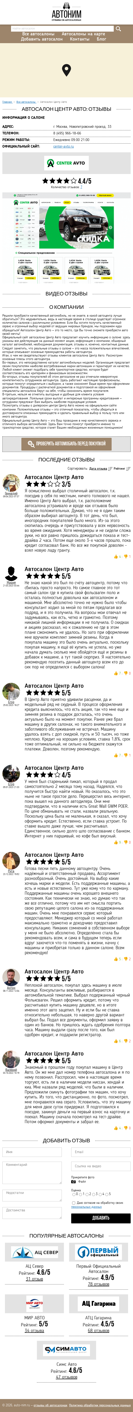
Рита (11, 871)
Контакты (80, 39)
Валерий (11, 1070)
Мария (11, 582)
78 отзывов (98, 1284)
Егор (11, 702)
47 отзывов (66, 1377)
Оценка (76, 1190)
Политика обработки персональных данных (100, 1405)
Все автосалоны (38, 34)
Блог (101, 39)
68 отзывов (98, 1331)
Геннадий (11, 493)
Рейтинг (119, 468)
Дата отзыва (98, 468)
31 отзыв (34, 1279)
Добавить (101, 1218)
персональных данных (86, 1207)
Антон (11, 988)
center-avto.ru (63, 147)
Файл (82, 1181)
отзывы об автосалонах (50, 1405)
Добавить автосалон (42, 39)
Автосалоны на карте (83, 34)
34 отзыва (34, 1331)
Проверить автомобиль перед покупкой (66, 444)
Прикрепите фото (82, 1177)
